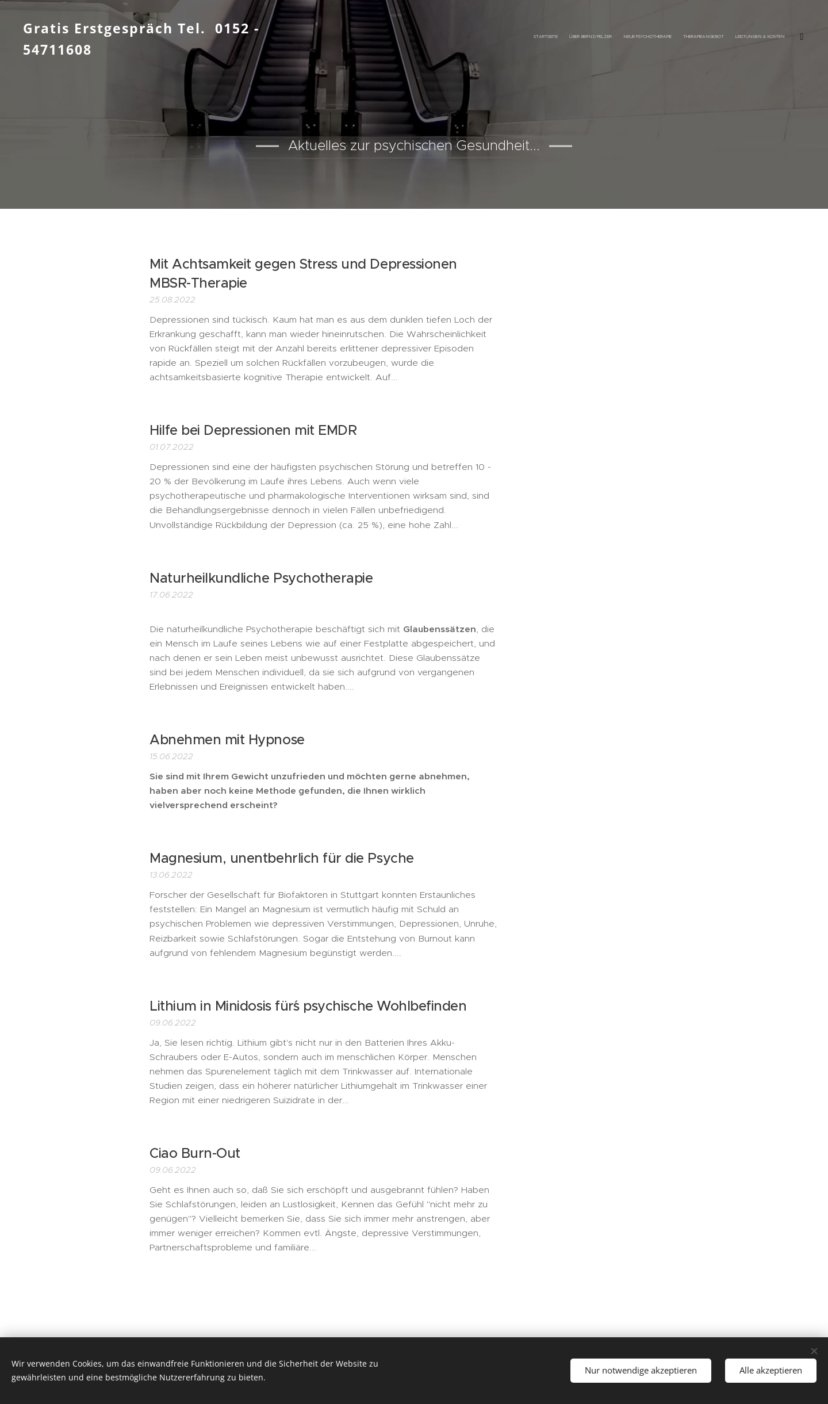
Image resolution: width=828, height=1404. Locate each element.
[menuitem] (691, 37)
